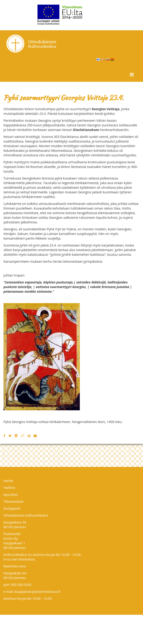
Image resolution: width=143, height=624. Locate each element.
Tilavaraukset (13, 501)
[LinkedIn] (16, 435)
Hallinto (9, 487)
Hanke (8, 480)
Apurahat (10, 494)
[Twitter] (10, 435)
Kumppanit (11, 508)
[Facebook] (4, 435)
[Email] (35, 435)
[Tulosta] (29, 435)
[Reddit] (22, 435)
